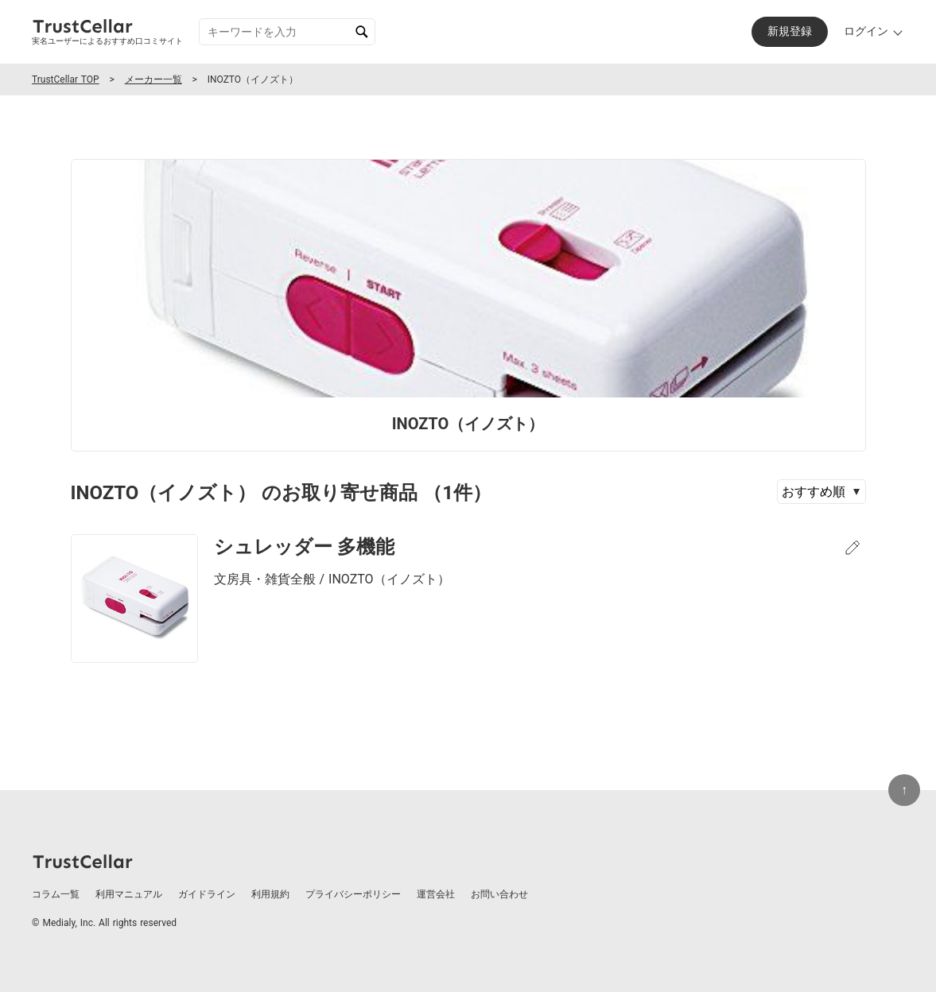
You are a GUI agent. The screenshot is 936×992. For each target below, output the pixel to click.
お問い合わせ (499, 894)
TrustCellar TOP (65, 79)
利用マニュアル (128, 894)
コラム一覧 (56, 894)
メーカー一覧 (153, 79)
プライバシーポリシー (353, 894)
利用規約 (270, 894)
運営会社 (436, 894)
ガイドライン (206, 894)
